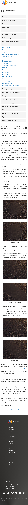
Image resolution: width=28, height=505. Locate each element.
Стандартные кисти (8, 45)
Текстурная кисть (7, 56)
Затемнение (6, 81)
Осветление (6, 79)
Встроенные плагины (9, 34)
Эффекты (5, 31)
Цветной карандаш (8, 50)
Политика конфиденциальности (14, 495)
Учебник (11, 443)
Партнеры (11, 462)
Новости (11, 466)
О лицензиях (12, 435)
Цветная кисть (7, 48)
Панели (4, 24)
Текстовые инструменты (10, 103)
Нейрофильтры (7, 38)
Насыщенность (7, 83)
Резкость (5, 74)
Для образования (13, 431)
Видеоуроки (6, 17)
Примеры (5, 117)
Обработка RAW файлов (10, 113)
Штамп (4, 68)
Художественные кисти (9, 99)
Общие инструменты (9, 110)
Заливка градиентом (9, 65)
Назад (10, 409)
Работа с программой (9, 20)
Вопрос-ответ (12, 452)
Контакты (11, 464)
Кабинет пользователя (14, 468)
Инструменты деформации (11, 92)
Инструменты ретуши (9, 89)
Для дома (11, 426)
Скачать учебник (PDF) (9, 120)
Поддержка (11, 450)
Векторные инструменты (10, 106)
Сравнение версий (13, 447)
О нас (10, 459)
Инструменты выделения (10, 41)
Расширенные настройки (10, 86)
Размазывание (7, 77)
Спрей (4, 52)
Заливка (5, 63)
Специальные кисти (8, 96)
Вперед (17, 409)
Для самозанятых (13, 433)
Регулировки (6, 27)
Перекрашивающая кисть (10, 54)
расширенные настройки (18, 369)
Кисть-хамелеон (7, 70)
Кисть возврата (7, 61)
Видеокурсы (11, 445)
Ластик (4, 59)
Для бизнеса (11, 429)
